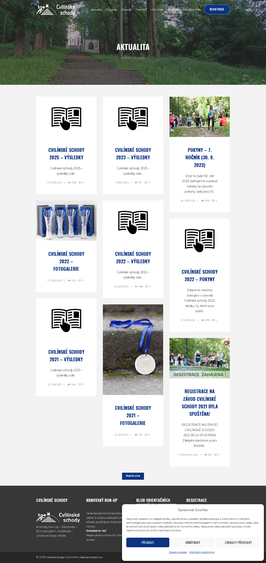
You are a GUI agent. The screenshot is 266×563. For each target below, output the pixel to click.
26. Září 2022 (121, 286)
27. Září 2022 (54, 280)
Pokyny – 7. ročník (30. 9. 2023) (199, 157)
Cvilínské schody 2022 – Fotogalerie (66, 261)
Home (124, 58)
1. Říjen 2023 (121, 182)
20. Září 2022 (187, 320)
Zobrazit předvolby (238, 542)
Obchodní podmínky (202, 552)
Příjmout (147, 542)
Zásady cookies (178, 552)
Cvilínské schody (55, 557)
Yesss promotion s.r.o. (94, 557)
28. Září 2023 (187, 200)
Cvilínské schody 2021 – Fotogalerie (133, 415)
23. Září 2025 (54, 182)
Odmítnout (192, 542)
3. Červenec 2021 (188, 454)
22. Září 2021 (54, 384)
